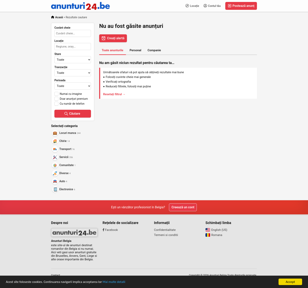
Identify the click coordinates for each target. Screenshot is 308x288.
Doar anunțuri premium (74, 98)
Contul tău (212, 5)
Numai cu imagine (71, 93)
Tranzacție (60, 67)
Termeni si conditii (166, 235)
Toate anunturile (112, 50)
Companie (154, 50)
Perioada (59, 80)
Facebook (110, 230)
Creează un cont (182, 207)
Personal (135, 50)
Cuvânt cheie (62, 27)
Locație (192, 5)
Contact (55, 275)
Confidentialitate (165, 230)
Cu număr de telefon (72, 103)
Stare (57, 54)
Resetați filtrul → (114, 94)
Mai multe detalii (115, 282)
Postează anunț (241, 6)
